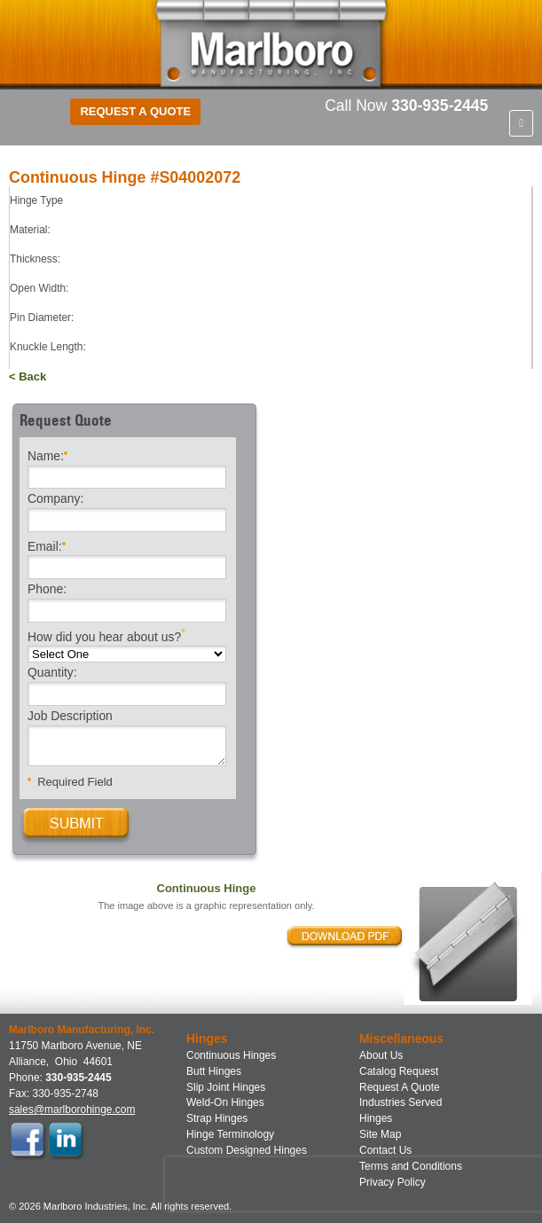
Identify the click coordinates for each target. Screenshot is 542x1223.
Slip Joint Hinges (225, 1087)
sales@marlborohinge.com (72, 1109)
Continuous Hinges (231, 1055)
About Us (381, 1055)
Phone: (47, 590)
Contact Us (385, 1150)
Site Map (380, 1134)
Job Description (70, 716)
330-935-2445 (439, 105)
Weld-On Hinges (225, 1102)
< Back (27, 376)
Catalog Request (398, 1071)
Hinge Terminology (230, 1134)
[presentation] (278, 1184)
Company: (55, 499)
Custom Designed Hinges (246, 1150)
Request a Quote (135, 111)
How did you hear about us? (106, 635)
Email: (46, 545)
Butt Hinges (213, 1071)
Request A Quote (399, 1087)
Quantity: (52, 673)
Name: (47, 454)
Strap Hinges (216, 1118)
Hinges (375, 1118)
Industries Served (400, 1102)
